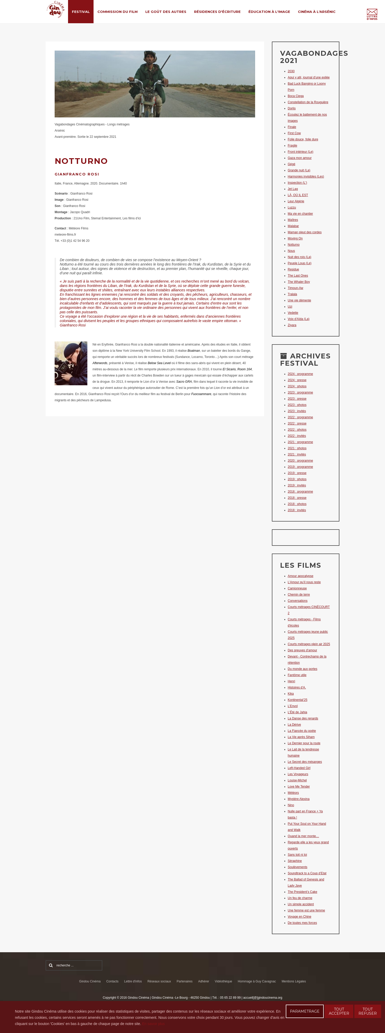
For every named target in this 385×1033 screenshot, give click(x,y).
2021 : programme (300, 442)
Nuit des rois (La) (299, 257)
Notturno (294, 244)
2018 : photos (297, 504)
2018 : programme (300, 491)
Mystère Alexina (299, 799)
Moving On (295, 238)
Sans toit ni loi (297, 854)
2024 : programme (300, 374)
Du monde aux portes (302, 669)
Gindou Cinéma (90, 981)
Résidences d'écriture (217, 12)
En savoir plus (153, 1024)
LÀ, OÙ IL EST (298, 195)
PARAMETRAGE (305, 1011)
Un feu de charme (300, 898)
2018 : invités (297, 510)
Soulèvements (297, 867)
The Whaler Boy (299, 282)
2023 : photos (297, 405)
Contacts (112, 981)
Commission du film (117, 12)
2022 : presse (297, 423)
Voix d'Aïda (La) (298, 319)
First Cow (294, 133)
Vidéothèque (223, 981)
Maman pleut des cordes (305, 232)
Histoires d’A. (297, 687)
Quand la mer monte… (303, 836)
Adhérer (203, 981)
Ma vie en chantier (300, 213)
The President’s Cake (302, 892)
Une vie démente (299, 300)
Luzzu (292, 207)
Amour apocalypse (300, 576)
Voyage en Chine (299, 916)
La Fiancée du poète (302, 731)
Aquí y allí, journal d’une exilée (309, 77)
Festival (81, 12)
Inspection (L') (297, 183)
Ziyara (292, 325)
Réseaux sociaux (159, 981)
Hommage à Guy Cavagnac (257, 981)
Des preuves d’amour (302, 650)
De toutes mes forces (302, 923)
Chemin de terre (299, 594)
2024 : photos (297, 386)
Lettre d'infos (133, 981)
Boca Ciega (296, 96)
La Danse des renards (303, 718)
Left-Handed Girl (299, 768)
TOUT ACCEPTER (339, 1011)
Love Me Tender (299, 786)
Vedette (293, 313)
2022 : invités (297, 436)
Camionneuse (297, 588)
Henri (291, 681)
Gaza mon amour (300, 158)
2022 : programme (300, 417)
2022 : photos (297, 429)
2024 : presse (297, 380)
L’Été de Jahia (297, 712)
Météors (293, 793)
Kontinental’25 (297, 700)
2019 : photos (297, 479)
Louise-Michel (297, 780)
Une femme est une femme (306, 910)
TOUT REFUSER (367, 1011)
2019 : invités (297, 485)
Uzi (290, 306)
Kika (291, 693)
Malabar (293, 226)
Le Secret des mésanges (305, 762)
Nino (291, 805)
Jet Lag (293, 189)
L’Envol (293, 706)
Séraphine (295, 861)
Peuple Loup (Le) (300, 263)
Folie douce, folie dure (303, 139)
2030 (291, 71)
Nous (291, 251)
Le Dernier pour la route (304, 743)
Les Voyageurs (298, 774)
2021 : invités (297, 454)
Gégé (291, 164)
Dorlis (292, 108)
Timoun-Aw (295, 288)
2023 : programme (300, 392)
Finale (292, 127)
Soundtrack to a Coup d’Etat (307, 873)
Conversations (298, 601)
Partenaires (184, 981)
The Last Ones (298, 275)
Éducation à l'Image (269, 12)
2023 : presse (297, 399)
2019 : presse (297, 473)
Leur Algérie (296, 201)
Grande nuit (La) (299, 170)
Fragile (292, 145)
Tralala (292, 294)
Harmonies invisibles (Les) (306, 176)
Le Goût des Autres (165, 12)
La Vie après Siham (301, 737)
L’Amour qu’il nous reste (304, 582)
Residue (293, 269)
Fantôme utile (297, 675)
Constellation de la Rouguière (308, 102)
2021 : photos (297, 448)
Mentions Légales (294, 981)
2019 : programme (300, 467)
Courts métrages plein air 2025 (309, 644)
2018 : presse (297, 498)
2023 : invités (297, 411)
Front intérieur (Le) (300, 152)
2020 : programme (300, 460)
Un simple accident (301, 904)
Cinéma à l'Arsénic (317, 12)
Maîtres (293, 220)
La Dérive (294, 724)
